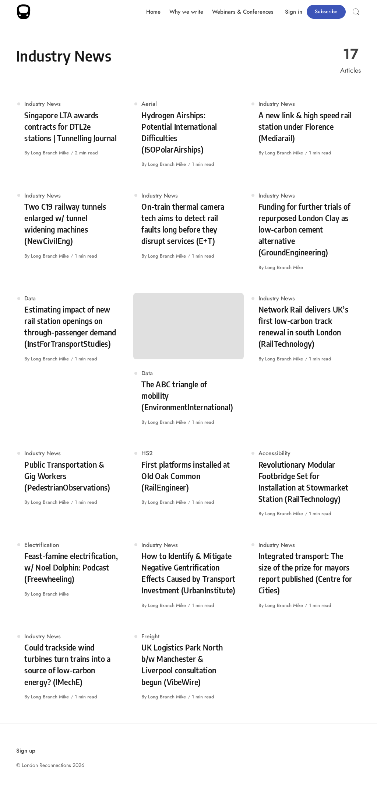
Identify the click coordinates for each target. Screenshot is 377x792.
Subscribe (326, 11)
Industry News (42, 104)
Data (30, 298)
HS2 (147, 453)
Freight (150, 636)
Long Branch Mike (50, 152)
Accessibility (274, 453)
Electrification (41, 545)
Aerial (149, 104)
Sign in (293, 12)
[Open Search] (356, 11)
